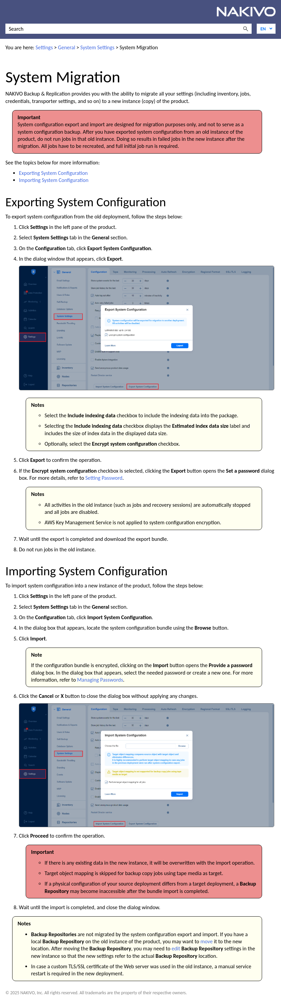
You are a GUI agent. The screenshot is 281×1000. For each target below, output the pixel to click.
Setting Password (103, 478)
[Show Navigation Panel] (9, 12)
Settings (44, 47)
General (66, 47)
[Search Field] (128, 29)
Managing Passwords (100, 680)
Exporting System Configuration (53, 173)
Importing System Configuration (53, 180)
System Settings (97, 47)
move (206, 941)
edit (176, 948)
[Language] (266, 29)
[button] (245, 29)
